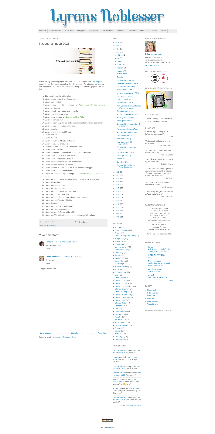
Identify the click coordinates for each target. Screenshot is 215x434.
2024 (118, 49)
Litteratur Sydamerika (123, 295)
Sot (149, 257)
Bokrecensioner (120, 247)
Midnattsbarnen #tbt (124, 90)
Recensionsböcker (122, 325)
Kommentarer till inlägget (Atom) (64, 337)
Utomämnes (119, 339)
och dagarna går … (155, 269)
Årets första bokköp (124, 139)
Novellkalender (120, 320)
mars (120, 65)
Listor (117, 275)
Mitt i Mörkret (122, 74)
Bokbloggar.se (152, 293)
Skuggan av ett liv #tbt (125, 111)
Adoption (118, 227)
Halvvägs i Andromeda (125, 118)
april (119, 61)
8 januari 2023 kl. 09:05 (68, 242)
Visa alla (171, 280)
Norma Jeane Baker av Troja (127, 129)
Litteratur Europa (121, 283)
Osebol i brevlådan (124, 99)
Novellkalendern (108, 31)
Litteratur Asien (120, 281)
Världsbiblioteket (55, 31)
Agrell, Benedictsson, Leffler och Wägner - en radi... (129, 107)
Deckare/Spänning (122, 250)
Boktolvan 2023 (122, 162)
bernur (150, 247)
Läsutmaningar (51, 225)
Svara (48, 249)
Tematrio (118, 334)
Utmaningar (119, 337)
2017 (118, 188)
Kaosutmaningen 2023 (125, 152)
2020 (118, 178)
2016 (118, 191)
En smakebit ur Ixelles (125, 103)
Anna (115, 388)
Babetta (120, 77)
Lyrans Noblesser (53, 257)
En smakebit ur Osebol (125, 80)
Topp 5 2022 (121, 159)
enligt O (151, 275)
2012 (118, 204)
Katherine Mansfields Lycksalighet (124, 143)
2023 (118, 52)
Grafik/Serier (119, 258)
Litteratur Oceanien (122, 289)
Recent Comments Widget (133, 405)
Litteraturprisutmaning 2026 (157, 277)
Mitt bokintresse (154, 261)
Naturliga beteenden (124, 121)
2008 (118, 217)
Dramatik (118, 253)
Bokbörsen (151, 296)
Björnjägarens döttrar (124, 96)
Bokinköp (118, 241)
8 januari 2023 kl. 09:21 (72, 257)
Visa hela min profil (152, 65)
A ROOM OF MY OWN (156, 255)
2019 (118, 182)
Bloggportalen (152, 290)
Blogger (111, 427)
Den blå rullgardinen (124, 136)
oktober (120, 55)
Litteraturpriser (120, 300)
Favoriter (42, 31)
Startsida (74, 333)
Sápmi (163, 31)
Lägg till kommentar (48, 269)
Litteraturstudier (120, 303)
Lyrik (116, 309)
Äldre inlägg (102, 333)
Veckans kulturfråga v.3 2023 (127, 114)
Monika (115, 379)
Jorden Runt (143, 31)
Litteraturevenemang (122, 297)
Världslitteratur (152, 304)
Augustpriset (93, 31)
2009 (118, 214)
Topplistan (121, 31)
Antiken (155, 31)
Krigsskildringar (120, 272)
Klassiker (118, 264)
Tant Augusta (97, 82)
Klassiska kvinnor (121, 267)
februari (121, 68)
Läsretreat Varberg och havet (127, 83)
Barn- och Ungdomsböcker (125, 236)
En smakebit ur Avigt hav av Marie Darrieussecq (127, 166)
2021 (118, 175)
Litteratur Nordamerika (123, 286)
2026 (118, 42)
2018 (118, 185)
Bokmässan (119, 244)
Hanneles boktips (52, 242)
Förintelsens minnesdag (126, 87)
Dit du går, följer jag (124, 156)
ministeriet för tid (154, 271)
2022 (118, 172)
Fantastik (118, 255)
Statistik (118, 331)
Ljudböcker (119, 306)
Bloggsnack (119, 239)
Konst (117, 269)
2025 (118, 46)
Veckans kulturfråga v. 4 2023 (128, 93)
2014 (118, 198)
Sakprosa (118, 328)
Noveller (118, 317)
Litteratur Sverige (121, 292)
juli (119, 58)
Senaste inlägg (45, 333)
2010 (118, 210)
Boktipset (150, 298)
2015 (118, 195)
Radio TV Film (120, 323)
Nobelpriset (81, 31)
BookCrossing (152, 301)
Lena (115, 357)
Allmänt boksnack (121, 230)
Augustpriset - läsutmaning (127, 132)
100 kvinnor (69, 31)
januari (120, 71)
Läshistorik (132, 31)
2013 (118, 201)
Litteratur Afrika (120, 278)
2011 (118, 207)
